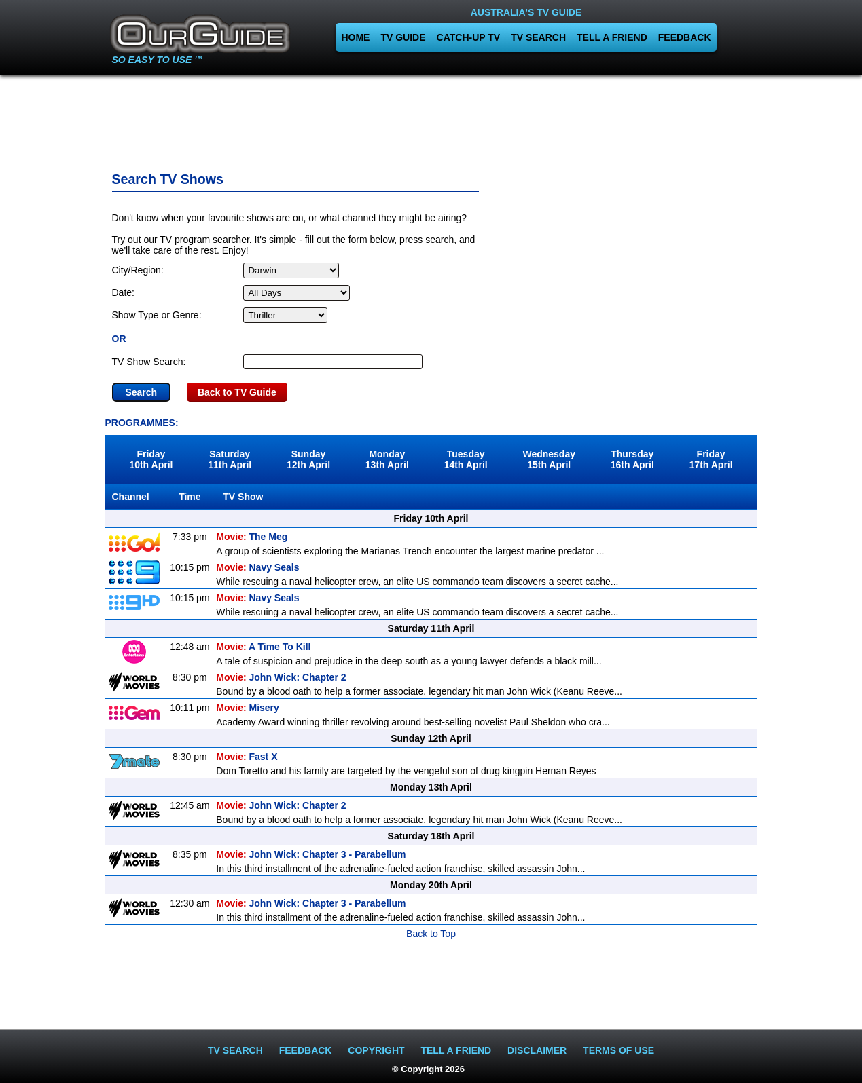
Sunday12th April (308, 459)
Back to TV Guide (237, 392)
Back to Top (431, 933)
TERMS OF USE (618, 1050)
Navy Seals (257, 567)
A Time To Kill (263, 646)
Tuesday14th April (466, 459)
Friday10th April (151, 459)
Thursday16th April (632, 459)
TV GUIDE (402, 37)
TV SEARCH (538, 37)
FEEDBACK (684, 37)
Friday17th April (711, 459)
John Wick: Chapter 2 (281, 677)
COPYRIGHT (376, 1050)
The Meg (251, 536)
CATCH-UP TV (469, 37)
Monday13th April (387, 459)
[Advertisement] (431, 118)
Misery (247, 707)
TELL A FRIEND (612, 37)
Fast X (246, 756)
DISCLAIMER (537, 1050)
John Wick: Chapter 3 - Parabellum (311, 854)
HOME (355, 37)
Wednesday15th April (548, 459)
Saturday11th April (229, 459)
